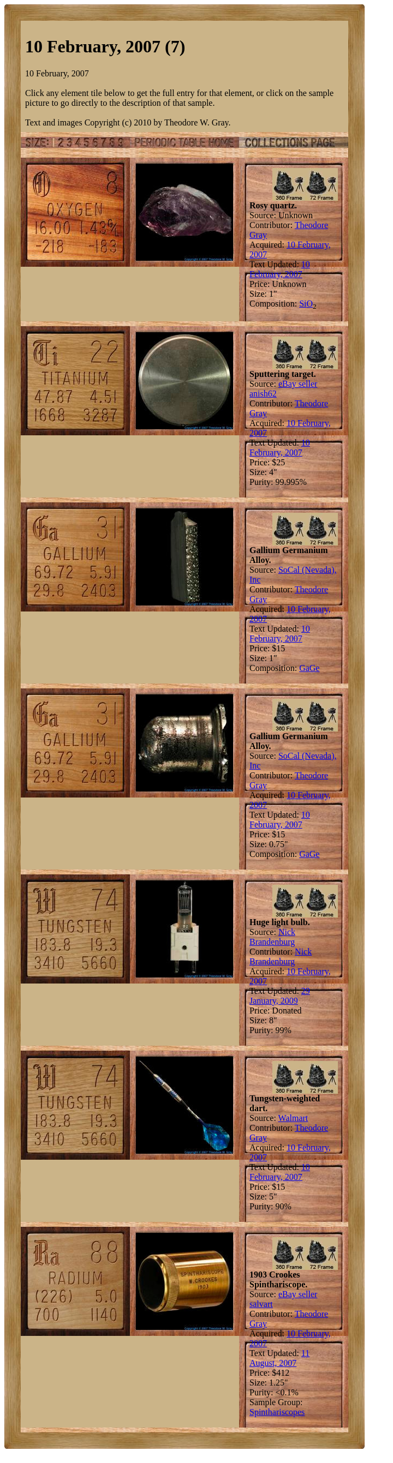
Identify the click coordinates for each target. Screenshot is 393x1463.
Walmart (293, 1118)
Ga (304, 668)
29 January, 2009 (279, 995)
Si (302, 303)
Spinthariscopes (277, 1412)
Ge (314, 668)
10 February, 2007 (279, 269)
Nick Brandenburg (272, 936)
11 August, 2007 (279, 1358)
